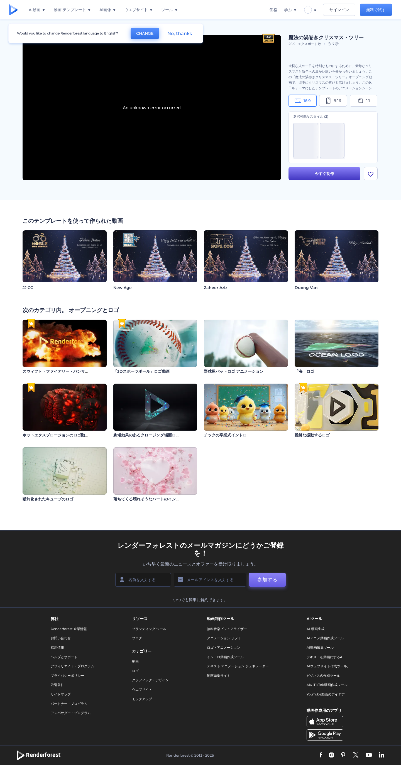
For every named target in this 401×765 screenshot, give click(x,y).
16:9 (303, 100)
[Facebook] (321, 755)
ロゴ (135, 671)
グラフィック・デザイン (150, 680)
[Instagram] (331, 755)
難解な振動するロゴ (312, 435)
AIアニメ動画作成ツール (325, 638)
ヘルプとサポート (64, 657)
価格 (273, 9)
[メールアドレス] (210, 580)
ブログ (137, 638)
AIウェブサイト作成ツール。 (328, 666)
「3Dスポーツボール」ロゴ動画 (141, 371)
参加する (267, 580)
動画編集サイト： (220, 675)
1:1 (363, 100)
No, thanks (179, 33)
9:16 (333, 100)
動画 (135, 661)
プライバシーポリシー (67, 675)
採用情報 (57, 647)
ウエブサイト (142, 689)
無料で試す (376, 9)
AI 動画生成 (315, 629)
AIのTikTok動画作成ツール (327, 685)
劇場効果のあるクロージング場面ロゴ (146, 435)
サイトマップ (61, 694)
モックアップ (142, 699)
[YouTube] (369, 755)
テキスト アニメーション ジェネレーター (238, 666)
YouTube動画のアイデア (326, 694)
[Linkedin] (381, 755)
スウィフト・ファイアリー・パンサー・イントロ (65, 371)
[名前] (143, 580)
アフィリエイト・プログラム (72, 666)
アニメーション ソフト (224, 638)
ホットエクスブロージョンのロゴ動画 (56, 435)
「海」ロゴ (304, 371)
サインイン (339, 9)
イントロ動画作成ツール (225, 657)
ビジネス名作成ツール (323, 675)
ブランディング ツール (149, 629)
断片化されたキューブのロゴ (48, 499)
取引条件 (57, 685)
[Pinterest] (343, 755)
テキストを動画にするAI (325, 657)
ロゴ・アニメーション (223, 647)
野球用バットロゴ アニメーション (233, 371)
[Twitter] (356, 755)
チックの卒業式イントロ (225, 435)
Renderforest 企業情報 (69, 629)
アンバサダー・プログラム (71, 713)
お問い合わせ (61, 638)
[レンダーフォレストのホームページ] (13, 10)
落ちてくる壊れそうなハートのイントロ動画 (152, 499)
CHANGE (144, 33)
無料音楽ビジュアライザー (227, 629)
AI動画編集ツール (320, 647)
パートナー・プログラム (69, 704)
